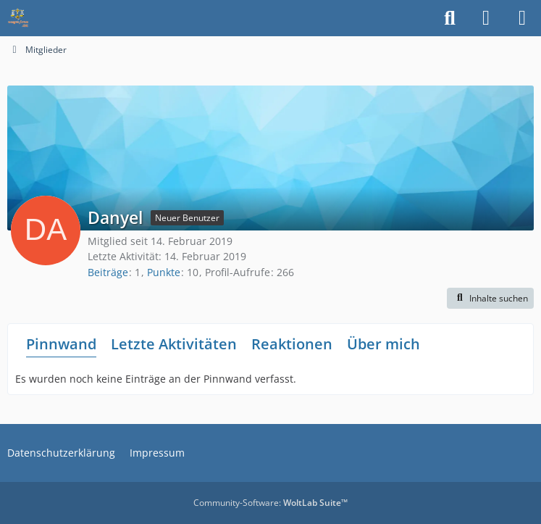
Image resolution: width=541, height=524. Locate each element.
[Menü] (522, 18)
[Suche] (449, 18)
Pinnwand (61, 344)
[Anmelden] (485, 18)
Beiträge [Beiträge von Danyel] (108, 272)
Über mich (383, 344)
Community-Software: (270, 502)
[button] (490, 298)
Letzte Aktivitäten (174, 344)
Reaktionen (291, 344)
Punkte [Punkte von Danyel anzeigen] (163, 272)
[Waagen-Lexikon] (18, 18)
